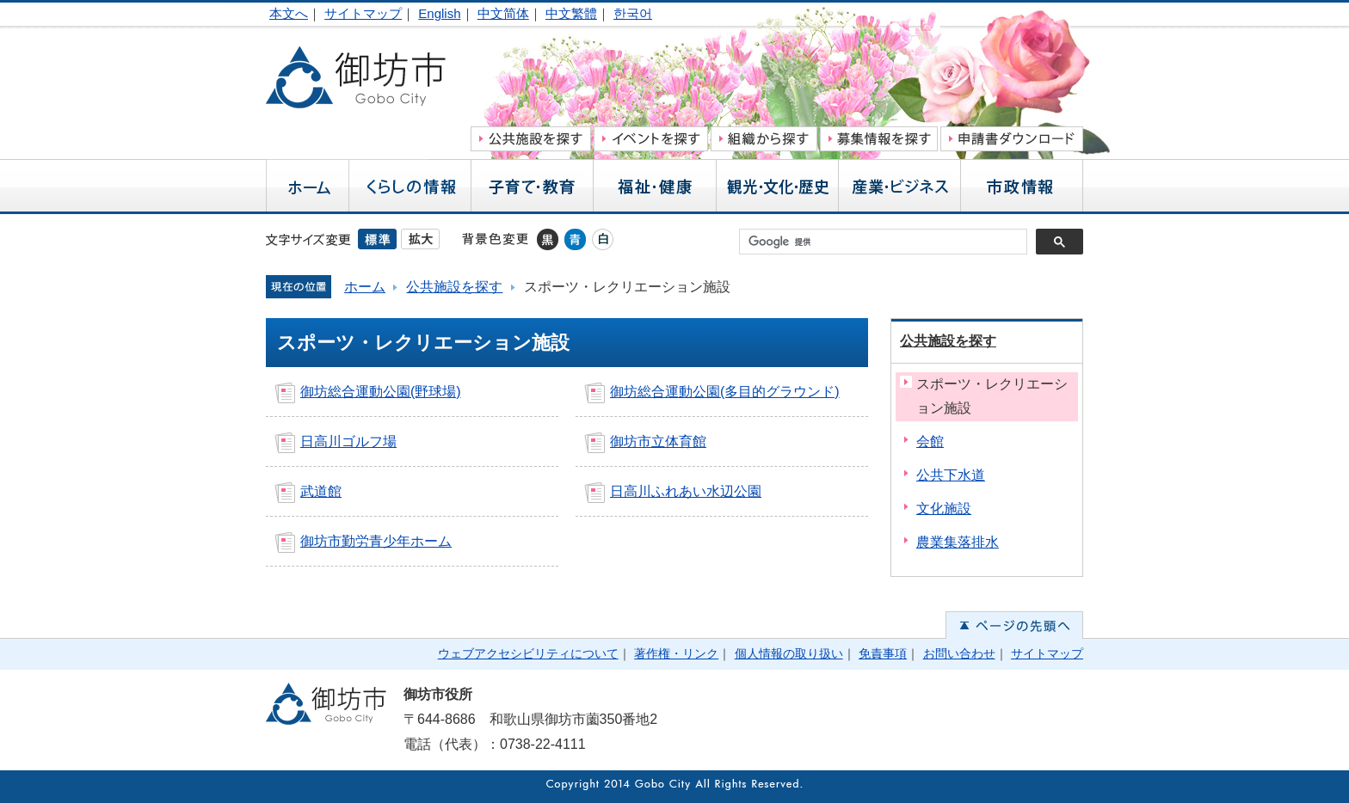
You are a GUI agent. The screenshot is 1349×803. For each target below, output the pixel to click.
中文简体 (503, 13)
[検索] (887, 242)
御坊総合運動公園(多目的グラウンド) (725, 391)
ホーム (364, 286)
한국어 (632, 13)
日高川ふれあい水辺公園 (685, 491)
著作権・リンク (676, 653)
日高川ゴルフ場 (348, 441)
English (439, 13)
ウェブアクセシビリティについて (528, 653)
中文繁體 (571, 13)
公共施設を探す (454, 286)
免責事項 (883, 653)
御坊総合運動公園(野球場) (380, 391)
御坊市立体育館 (658, 441)
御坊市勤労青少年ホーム (376, 541)
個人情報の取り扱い (789, 653)
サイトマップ (363, 13)
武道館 (321, 491)
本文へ (288, 13)
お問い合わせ (959, 653)
